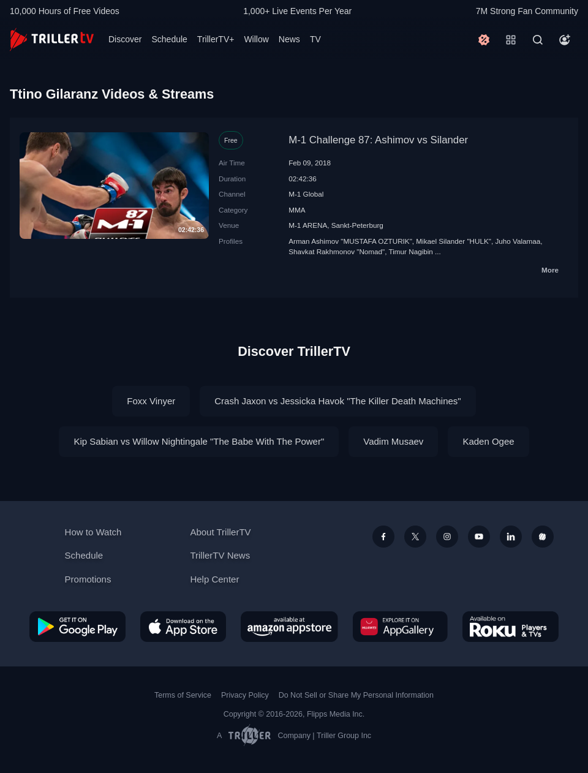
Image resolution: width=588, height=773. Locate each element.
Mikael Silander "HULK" (453, 241)
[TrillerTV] (52, 40)
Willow (256, 39)
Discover (124, 39)
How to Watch (93, 532)
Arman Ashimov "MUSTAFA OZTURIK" (350, 241)
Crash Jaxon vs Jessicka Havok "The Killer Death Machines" (337, 401)
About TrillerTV (220, 532)
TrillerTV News (220, 555)
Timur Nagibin (411, 251)
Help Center (214, 579)
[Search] (537, 39)
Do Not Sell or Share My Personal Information (356, 695)
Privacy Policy (245, 695)
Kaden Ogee (488, 441)
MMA (296, 210)
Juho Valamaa (517, 241)
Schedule (169, 39)
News (289, 39)
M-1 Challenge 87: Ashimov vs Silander (378, 140)
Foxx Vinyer (151, 401)
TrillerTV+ (216, 39)
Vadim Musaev (393, 441)
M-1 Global (305, 194)
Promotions (88, 579)
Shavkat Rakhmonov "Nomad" (336, 251)
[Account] (564, 39)
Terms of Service (182, 695)
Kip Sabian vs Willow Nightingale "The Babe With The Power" (199, 441)
